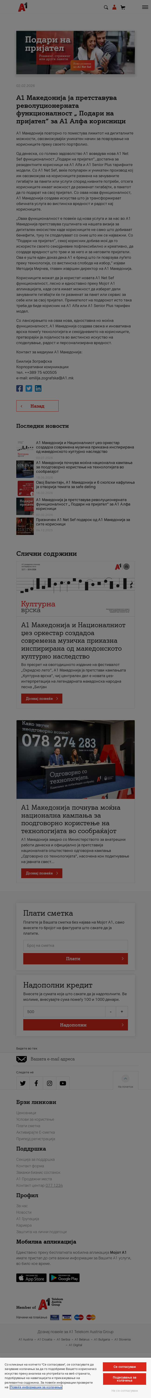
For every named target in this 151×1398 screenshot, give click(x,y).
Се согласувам (125, 1367)
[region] (75, 1378)
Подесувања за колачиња (124, 1379)
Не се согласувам (124, 1390)
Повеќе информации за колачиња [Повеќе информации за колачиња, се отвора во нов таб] (36, 1387)
